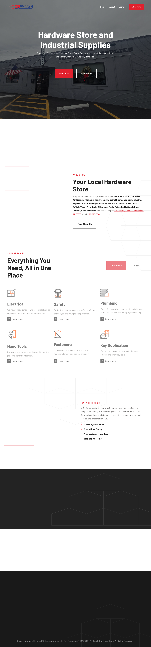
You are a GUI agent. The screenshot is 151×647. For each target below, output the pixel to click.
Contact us (86, 73)
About (112, 6)
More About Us (88, 226)
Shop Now (136, 7)
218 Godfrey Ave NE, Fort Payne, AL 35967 (95, 216)
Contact (122, 6)
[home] (21, 7)
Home (103, 6)
